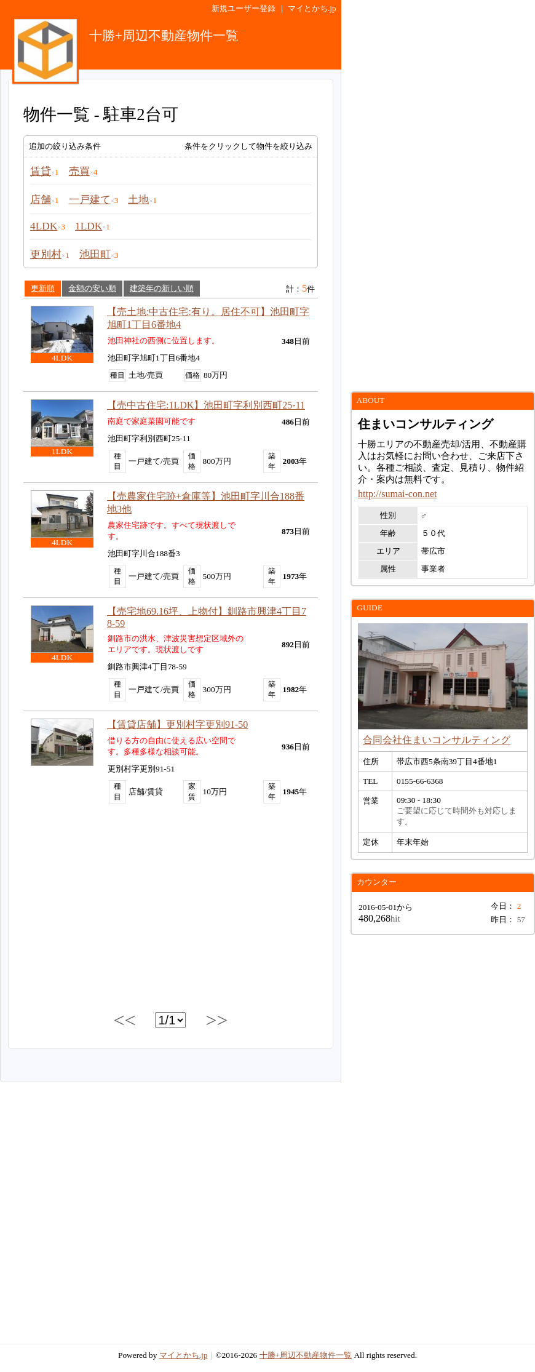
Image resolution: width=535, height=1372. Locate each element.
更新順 (43, 288)
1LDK (88, 226)
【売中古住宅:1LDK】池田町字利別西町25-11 (206, 405)
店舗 (40, 199)
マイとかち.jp (312, 8)
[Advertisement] (171, 910)
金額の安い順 (92, 288)
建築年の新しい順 (162, 288)
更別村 (45, 254)
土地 (138, 199)
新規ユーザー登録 (243, 8)
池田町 (95, 254)
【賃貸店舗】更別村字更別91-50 (177, 724)
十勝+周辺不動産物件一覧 (306, 1355)
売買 (79, 171)
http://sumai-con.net (397, 494)
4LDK (43, 226)
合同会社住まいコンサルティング (436, 740)
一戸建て (90, 199)
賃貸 (40, 171)
